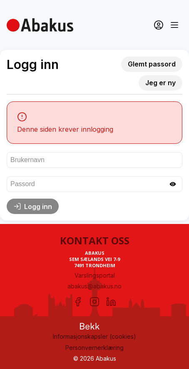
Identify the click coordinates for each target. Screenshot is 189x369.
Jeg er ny (160, 83)
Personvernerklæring (94, 347)
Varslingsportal (95, 275)
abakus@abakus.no (94, 286)
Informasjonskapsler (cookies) (94, 336)
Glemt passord (152, 64)
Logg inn (32, 206)
